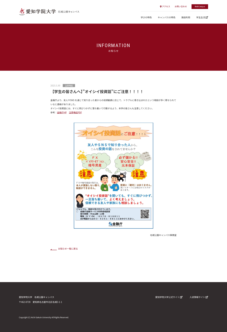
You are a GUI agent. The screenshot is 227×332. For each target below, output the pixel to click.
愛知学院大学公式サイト (169, 297)
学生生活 (202, 17)
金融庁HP (62, 112)
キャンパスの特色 (166, 17)
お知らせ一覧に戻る (68, 248)
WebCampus (200, 6)
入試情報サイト (199, 297)
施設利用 (185, 17)
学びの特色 (146, 17)
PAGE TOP (223, 319)
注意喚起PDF (75, 112)
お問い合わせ (181, 6)
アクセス (165, 6)
